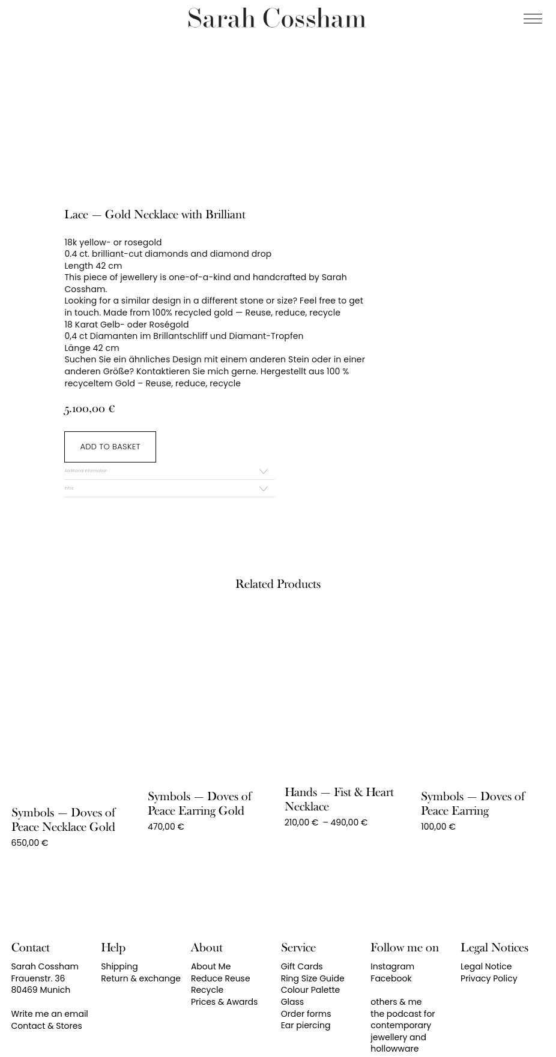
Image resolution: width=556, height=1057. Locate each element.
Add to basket (110, 446)
